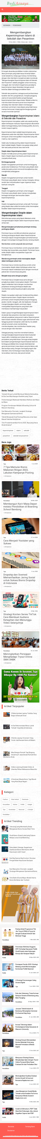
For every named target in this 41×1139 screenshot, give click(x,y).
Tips (4, 464)
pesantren (6, 436)
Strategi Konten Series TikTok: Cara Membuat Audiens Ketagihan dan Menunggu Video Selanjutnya (20, 618)
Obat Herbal (15, 799)
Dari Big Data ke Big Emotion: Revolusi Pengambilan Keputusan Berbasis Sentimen (18, 860)
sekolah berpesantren (20, 436)
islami (19, 430)
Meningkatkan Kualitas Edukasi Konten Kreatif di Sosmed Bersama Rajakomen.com (26, 1078)
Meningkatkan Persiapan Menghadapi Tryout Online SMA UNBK (17, 657)
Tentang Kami (30, 1126)
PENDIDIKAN (17, 25)
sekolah (26, 430)
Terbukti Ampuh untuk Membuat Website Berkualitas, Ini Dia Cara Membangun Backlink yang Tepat (20, 395)
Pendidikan (6, 500)
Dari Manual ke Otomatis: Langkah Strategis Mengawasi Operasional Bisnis (17, 412)
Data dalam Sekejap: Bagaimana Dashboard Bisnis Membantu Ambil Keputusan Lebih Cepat (22, 850)
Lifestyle (30, 809)
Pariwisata (25, 799)
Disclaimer (11, 1130)
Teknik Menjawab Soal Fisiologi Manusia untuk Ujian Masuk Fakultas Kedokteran (19, 418)
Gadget (30, 804)
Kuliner (15, 804)
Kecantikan (6, 804)
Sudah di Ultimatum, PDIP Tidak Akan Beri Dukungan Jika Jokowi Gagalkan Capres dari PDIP (26, 1111)
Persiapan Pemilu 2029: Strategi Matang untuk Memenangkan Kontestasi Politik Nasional (26, 967)
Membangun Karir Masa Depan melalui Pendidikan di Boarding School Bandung (20, 506)
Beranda (11, 1126)
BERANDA (6, 25)
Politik (22, 804)
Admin (31, 42)
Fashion (5, 799)
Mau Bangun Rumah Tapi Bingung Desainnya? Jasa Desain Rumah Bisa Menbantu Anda (20, 755)
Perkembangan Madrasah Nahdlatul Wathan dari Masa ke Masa (20, 401)
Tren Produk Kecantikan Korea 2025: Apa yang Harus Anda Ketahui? (20, 424)
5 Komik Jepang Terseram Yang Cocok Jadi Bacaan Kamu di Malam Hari (19, 740)
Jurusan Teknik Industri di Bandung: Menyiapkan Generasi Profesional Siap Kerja (26, 1011)
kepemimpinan (8, 430)
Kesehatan (12, 809)
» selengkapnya (7, 476)
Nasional (21, 809)
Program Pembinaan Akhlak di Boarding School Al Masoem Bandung (19, 407)
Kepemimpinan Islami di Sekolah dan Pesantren (20, 117)
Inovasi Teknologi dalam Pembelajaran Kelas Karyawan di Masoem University (26, 1027)
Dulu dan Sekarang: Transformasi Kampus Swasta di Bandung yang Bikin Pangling (26, 996)
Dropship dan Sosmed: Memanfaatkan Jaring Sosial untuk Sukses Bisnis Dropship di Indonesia (19, 578)
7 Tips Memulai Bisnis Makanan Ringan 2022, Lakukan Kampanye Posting (18, 470)
